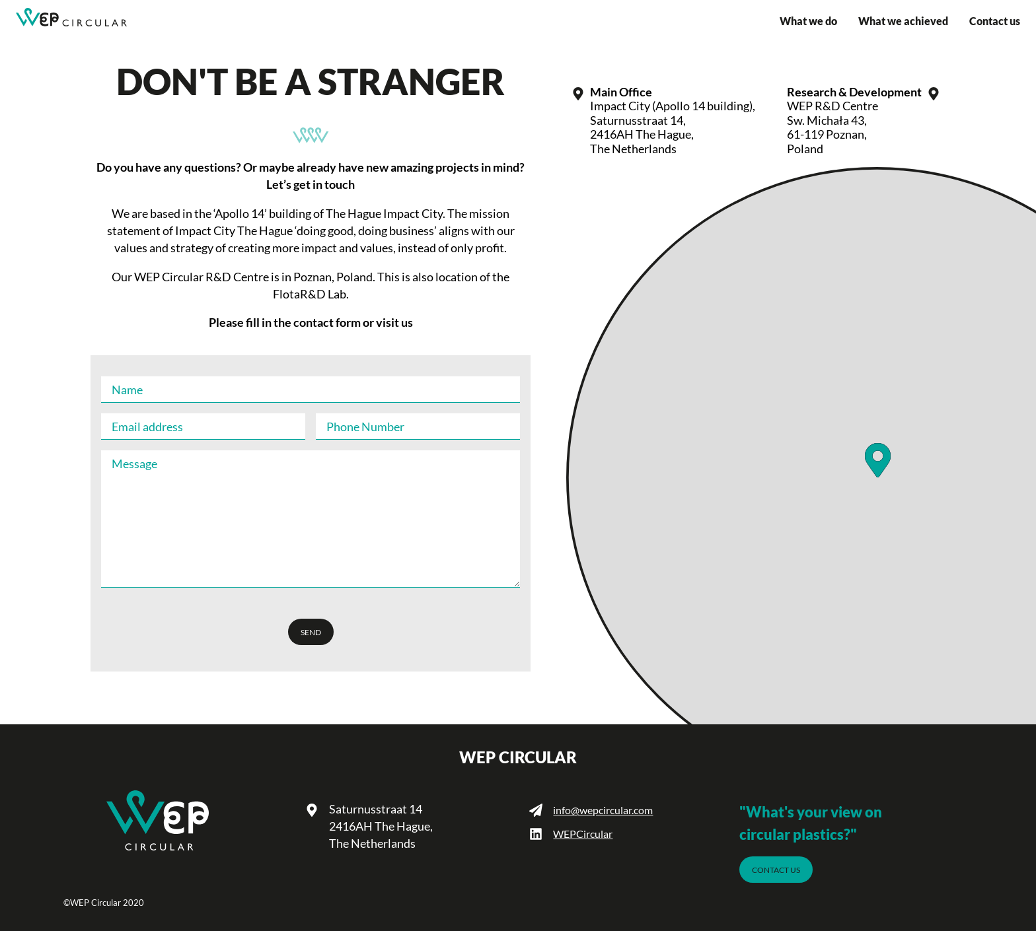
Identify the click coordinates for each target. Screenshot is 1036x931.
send (311, 632)
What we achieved (903, 21)
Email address (147, 426)
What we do (808, 21)
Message (134, 463)
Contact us (994, 21)
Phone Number (365, 426)
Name (127, 390)
